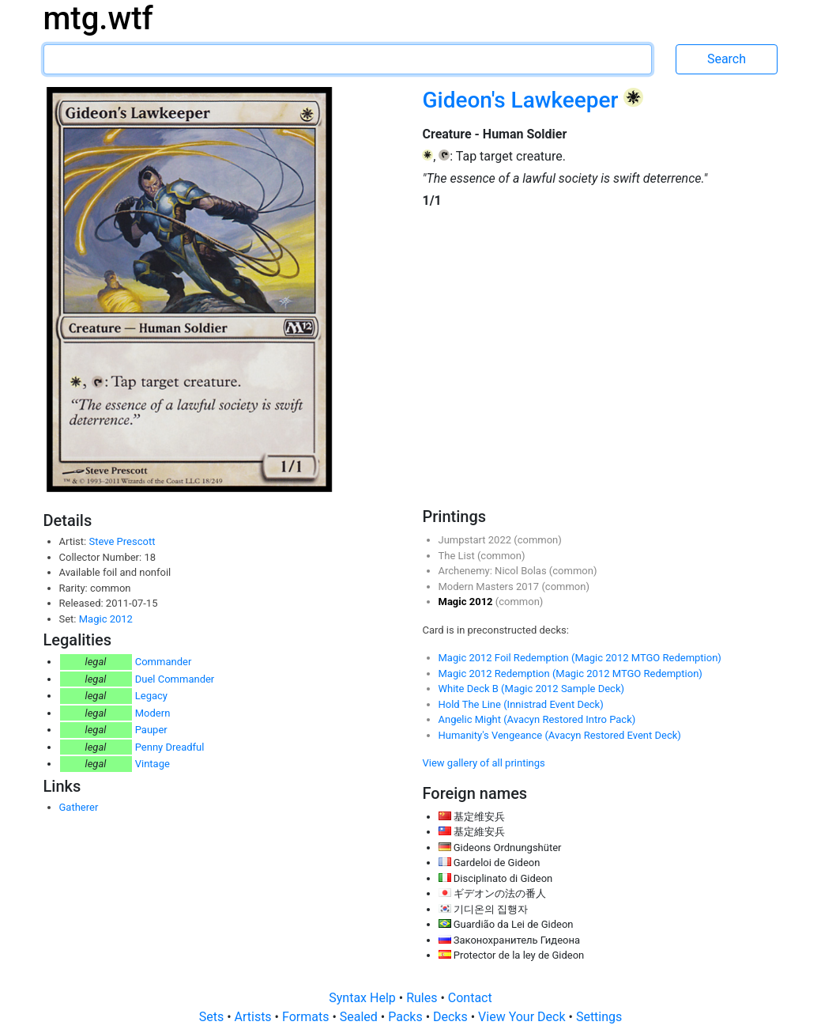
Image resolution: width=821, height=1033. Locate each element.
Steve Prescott (122, 541)
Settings (599, 1016)
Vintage (152, 764)
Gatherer (79, 807)
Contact (470, 997)
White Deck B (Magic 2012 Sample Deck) (532, 688)
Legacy (151, 696)
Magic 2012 (106, 619)
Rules (423, 997)
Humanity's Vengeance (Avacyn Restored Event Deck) (560, 735)
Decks (452, 1016)
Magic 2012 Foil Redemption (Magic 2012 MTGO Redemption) (580, 658)
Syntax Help (364, 997)
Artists (255, 1016)
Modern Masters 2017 (490, 586)
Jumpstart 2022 (476, 540)
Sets (213, 1016)
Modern (153, 713)
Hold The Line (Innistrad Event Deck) (521, 704)
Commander (163, 662)
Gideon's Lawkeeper (522, 100)
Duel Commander (175, 679)
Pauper (151, 730)
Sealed (360, 1016)
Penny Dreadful (170, 747)
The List (458, 556)
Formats (307, 1016)
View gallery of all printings (484, 763)
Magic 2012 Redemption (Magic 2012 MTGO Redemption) (570, 673)
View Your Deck (523, 1016)
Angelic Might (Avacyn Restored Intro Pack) (537, 719)
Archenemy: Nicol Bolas (494, 571)
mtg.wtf (98, 18)
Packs (406, 1016)
